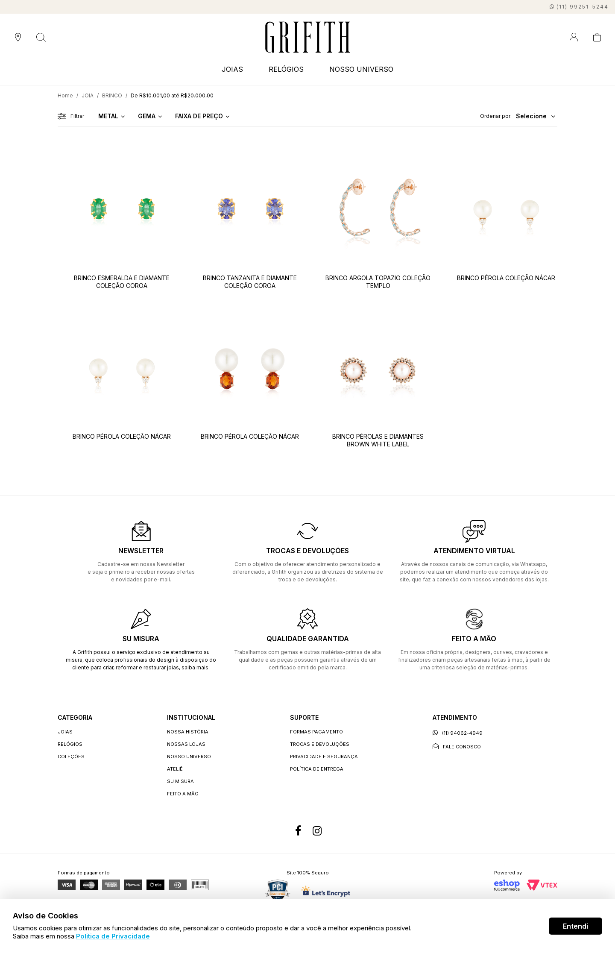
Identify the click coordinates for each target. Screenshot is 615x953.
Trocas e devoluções (319, 744)
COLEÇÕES (71, 756)
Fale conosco (457, 746)
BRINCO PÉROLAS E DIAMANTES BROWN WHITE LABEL (378, 440)
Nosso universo (189, 756)
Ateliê (175, 769)
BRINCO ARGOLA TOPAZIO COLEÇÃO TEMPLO (377, 281)
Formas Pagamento (316, 732)
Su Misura (180, 781)
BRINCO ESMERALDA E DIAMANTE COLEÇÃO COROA (122, 281)
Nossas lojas (186, 744)
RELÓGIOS (286, 69)
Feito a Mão (183, 794)
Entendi (575, 926)
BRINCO (112, 95)
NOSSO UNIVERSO (361, 69)
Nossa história (187, 732)
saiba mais (195, 667)
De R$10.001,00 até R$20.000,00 (172, 95)
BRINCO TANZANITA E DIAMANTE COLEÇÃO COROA (250, 281)
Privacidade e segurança (324, 756)
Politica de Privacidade (113, 936)
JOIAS (232, 69)
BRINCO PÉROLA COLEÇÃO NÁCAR (506, 278)
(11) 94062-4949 (458, 733)
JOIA (88, 95)
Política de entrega (316, 769)
